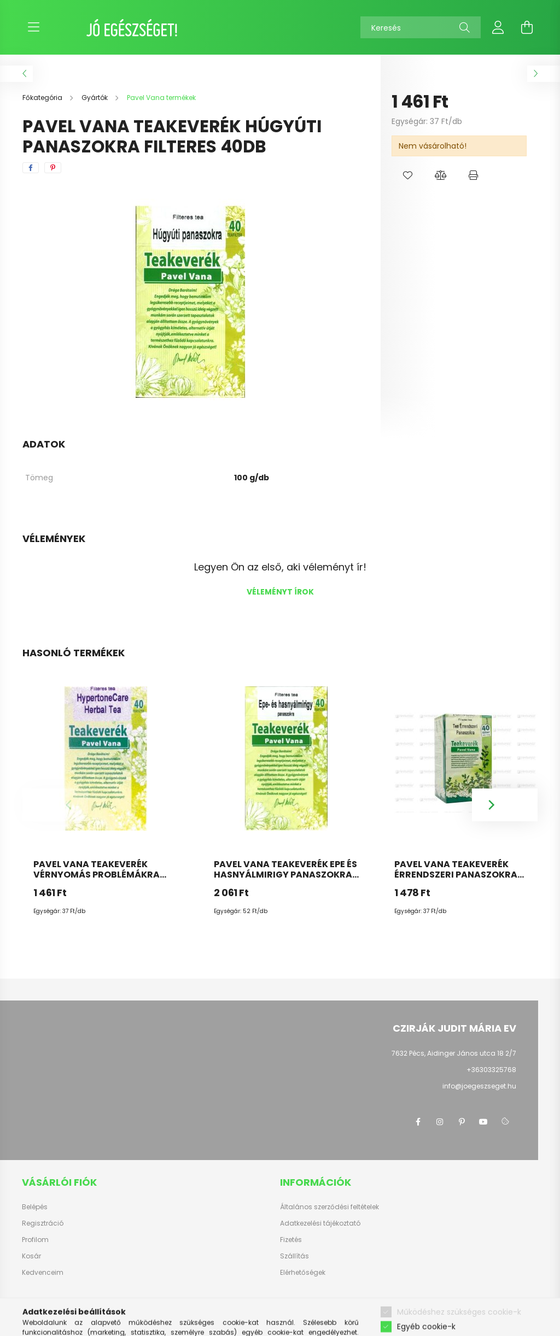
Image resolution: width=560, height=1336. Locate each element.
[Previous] (55, 804)
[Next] (505, 804)
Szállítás (294, 1256)
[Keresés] (420, 27)
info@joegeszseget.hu (479, 1086)
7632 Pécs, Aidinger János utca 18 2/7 (454, 1053)
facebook (418, 1122)
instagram (440, 1122)
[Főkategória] (43, 97)
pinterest (461, 1122)
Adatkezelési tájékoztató (320, 1223)
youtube (483, 1122)
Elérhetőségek (302, 1272)
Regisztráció (42, 1223)
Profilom (35, 1240)
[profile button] (498, 27)
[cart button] (527, 27)
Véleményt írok (280, 591)
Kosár (31, 1256)
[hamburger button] (33, 27)
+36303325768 (491, 1069)
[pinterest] (52, 167)
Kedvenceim (42, 1272)
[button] (408, 175)
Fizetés (291, 1240)
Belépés (35, 1207)
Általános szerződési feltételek (329, 1207)
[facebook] (30, 167)
